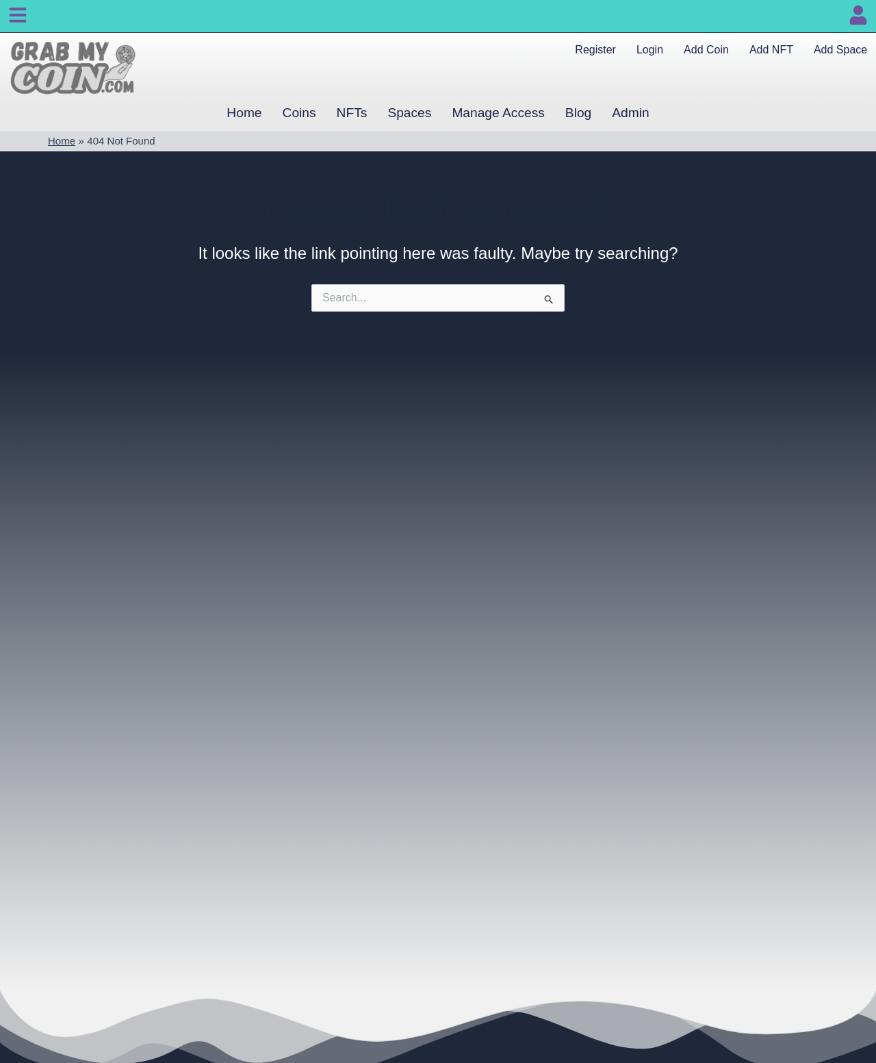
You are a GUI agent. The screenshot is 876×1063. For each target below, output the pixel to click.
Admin (630, 112)
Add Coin (706, 49)
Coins (299, 112)
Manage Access (498, 112)
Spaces (409, 112)
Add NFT (771, 49)
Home (244, 112)
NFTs (352, 112)
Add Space (840, 49)
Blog (578, 112)
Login (649, 49)
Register (595, 49)
